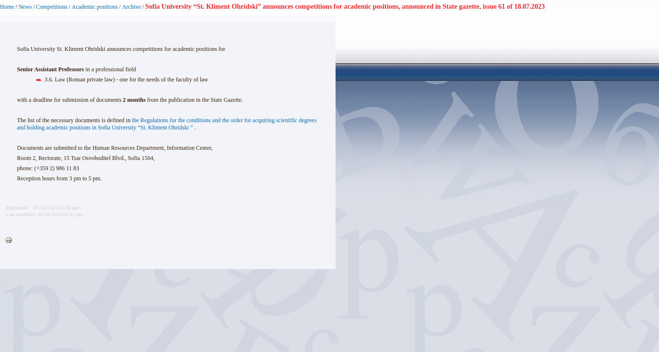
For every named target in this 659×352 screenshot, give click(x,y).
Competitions (51, 6)
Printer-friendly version (11, 240)
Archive (131, 6)
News (25, 6)
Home (7, 6)
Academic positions (95, 6)
